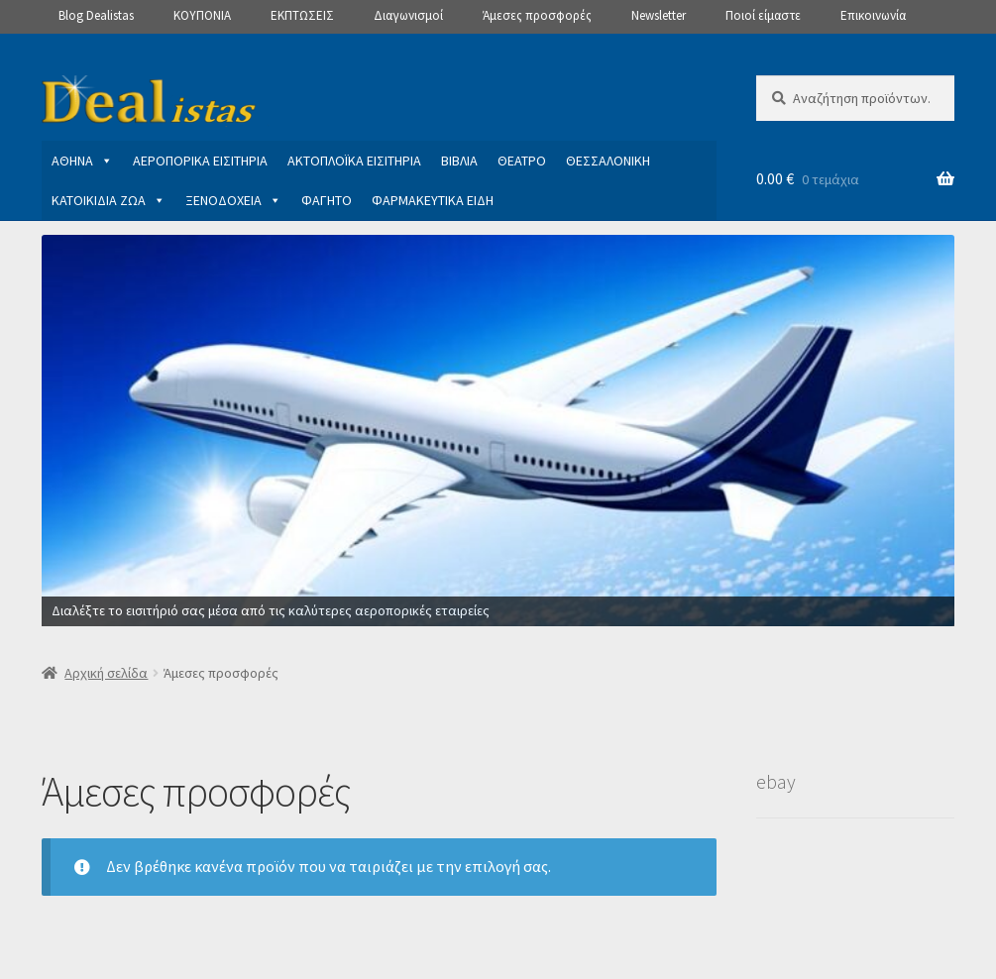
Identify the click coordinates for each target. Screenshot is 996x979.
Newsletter (658, 15)
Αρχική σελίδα (106, 673)
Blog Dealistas (96, 15)
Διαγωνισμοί (408, 15)
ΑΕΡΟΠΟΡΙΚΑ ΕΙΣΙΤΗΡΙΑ (200, 160)
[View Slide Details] (498, 430)
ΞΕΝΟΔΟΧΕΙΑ (233, 200)
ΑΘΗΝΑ (82, 160)
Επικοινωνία (873, 15)
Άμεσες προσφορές (537, 15)
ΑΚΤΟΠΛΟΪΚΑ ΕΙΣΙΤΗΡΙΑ (354, 160)
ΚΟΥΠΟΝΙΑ (202, 15)
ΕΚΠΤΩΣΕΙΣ (302, 15)
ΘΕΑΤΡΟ (522, 160)
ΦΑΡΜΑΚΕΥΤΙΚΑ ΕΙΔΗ (433, 200)
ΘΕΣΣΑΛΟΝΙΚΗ (608, 160)
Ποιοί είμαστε (763, 15)
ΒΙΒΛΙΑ (459, 160)
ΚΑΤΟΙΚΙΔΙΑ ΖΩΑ (109, 200)
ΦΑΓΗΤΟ (326, 200)
